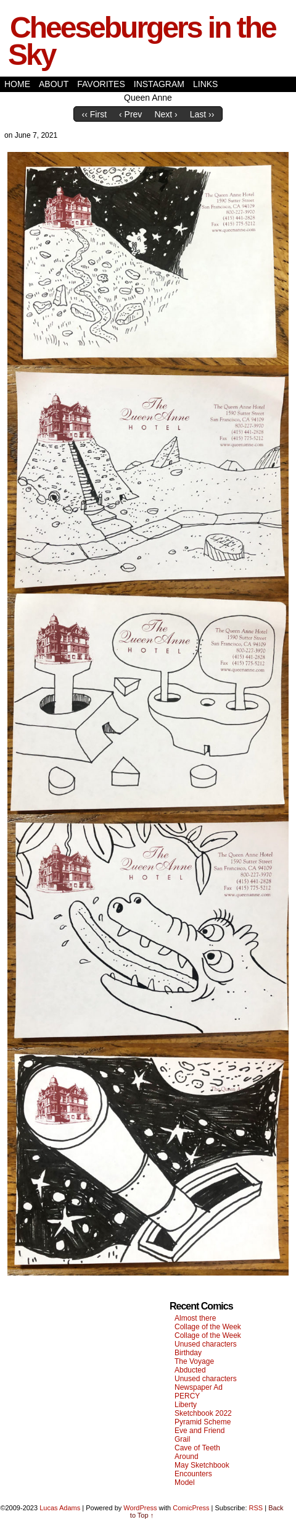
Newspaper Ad (199, 1387)
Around (187, 1456)
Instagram (159, 84)
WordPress (140, 1507)
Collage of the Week (208, 1326)
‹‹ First (94, 114)
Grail (182, 1439)
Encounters (193, 1473)
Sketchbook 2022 (203, 1413)
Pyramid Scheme (203, 1422)
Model (185, 1482)
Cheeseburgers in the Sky (142, 41)
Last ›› (202, 114)
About (53, 84)
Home (17, 84)
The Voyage (194, 1361)
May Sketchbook (202, 1465)
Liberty (186, 1404)
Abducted (190, 1370)
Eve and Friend (199, 1430)
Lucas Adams (59, 1507)
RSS (256, 1507)
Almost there (195, 1318)
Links (205, 84)
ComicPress (191, 1507)
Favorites (101, 84)
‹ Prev (130, 114)
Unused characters (206, 1344)
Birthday (188, 1352)
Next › (165, 114)
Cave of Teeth (197, 1448)
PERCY (187, 1396)
